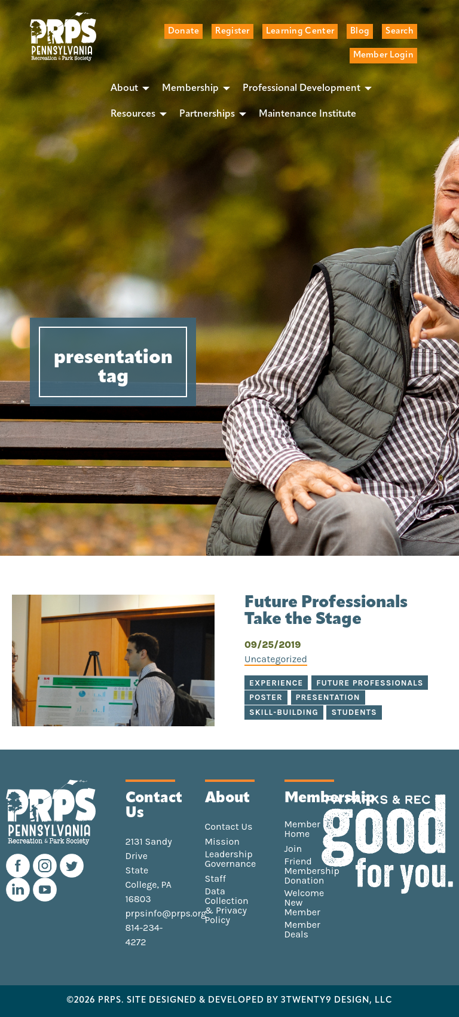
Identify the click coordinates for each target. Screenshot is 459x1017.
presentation (328, 697)
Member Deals (302, 929)
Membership (190, 88)
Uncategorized (275, 659)
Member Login (383, 55)
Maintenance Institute (307, 114)
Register (232, 31)
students (354, 712)
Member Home (302, 829)
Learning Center (300, 31)
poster (266, 697)
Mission (222, 842)
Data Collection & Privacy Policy (227, 906)
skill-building (284, 712)
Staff (215, 879)
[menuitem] (126, 88)
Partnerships (207, 114)
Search (399, 31)
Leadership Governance (230, 859)
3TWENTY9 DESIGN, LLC (337, 1001)
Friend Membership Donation (311, 871)
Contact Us (229, 827)
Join (293, 849)
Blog (359, 31)
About (124, 88)
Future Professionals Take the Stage (326, 611)
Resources (133, 114)
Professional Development (301, 88)
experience (276, 682)
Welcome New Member (304, 902)
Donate (184, 31)
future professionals (369, 682)
